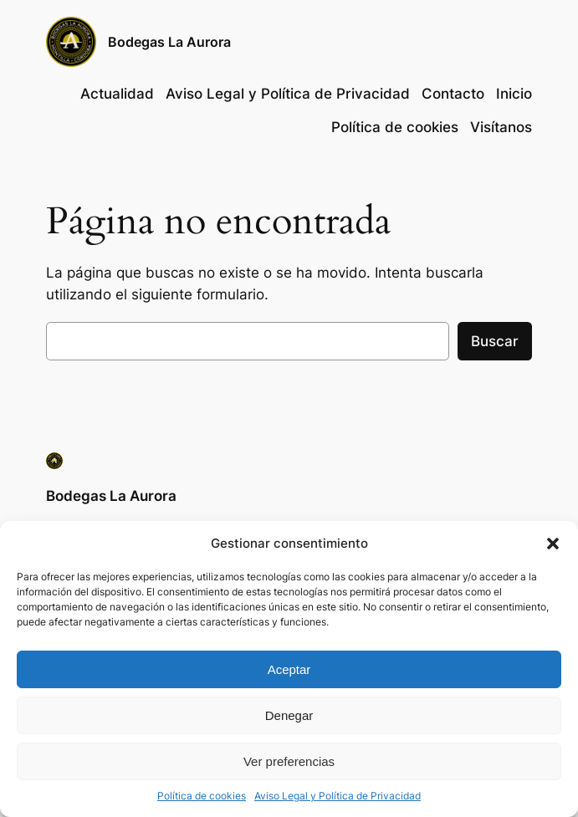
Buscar (495, 341)
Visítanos (501, 127)
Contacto (453, 93)
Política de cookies (201, 795)
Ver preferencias (289, 761)
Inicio (514, 93)
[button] (553, 543)
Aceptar (289, 669)
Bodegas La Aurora (169, 41)
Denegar (289, 715)
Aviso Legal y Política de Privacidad (337, 795)
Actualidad (117, 93)
